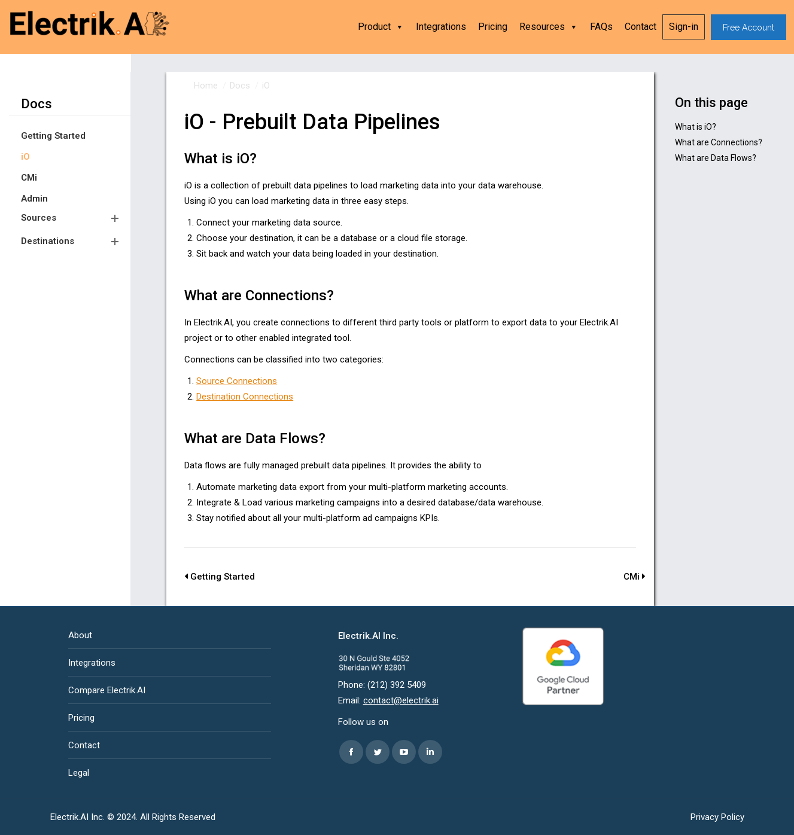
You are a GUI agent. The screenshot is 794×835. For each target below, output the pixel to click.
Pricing (492, 26)
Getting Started (53, 135)
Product (381, 27)
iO (25, 156)
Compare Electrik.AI (106, 690)
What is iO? (695, 127)
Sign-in (683, 26)
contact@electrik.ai (401, 700)
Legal (78, 772)
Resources (548, 27)
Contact (640, 26)
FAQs (601, 26)
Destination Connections (244, 396)
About (80, 635)
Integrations (441, 26)
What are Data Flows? (715, 158)
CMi (29, 177)
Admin (34, 198)
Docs (36, 103)
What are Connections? (718, 142)
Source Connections (236, 381)
